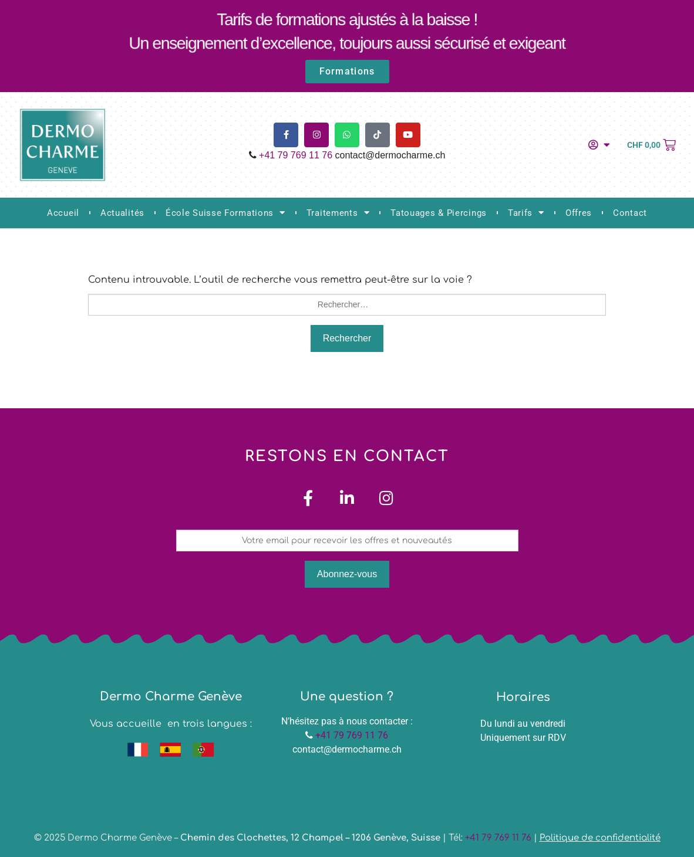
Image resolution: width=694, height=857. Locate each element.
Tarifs (526, 212)
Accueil (63, 213)
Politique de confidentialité (600, 838)
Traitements (337, 212)
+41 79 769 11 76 (295, 155)
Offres (578, 213)
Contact (630, 213)
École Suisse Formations (225, 212)
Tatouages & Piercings (438, 213)
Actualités (122, 213)
